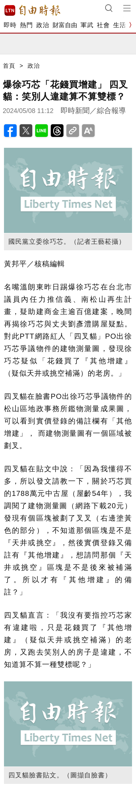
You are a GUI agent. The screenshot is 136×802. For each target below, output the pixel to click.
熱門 (26, 25)
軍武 (87, 25)
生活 (119, 25)
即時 (10, 25)
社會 (103, 25)
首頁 (9, 66)
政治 (42, 25)
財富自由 (65, 25)
